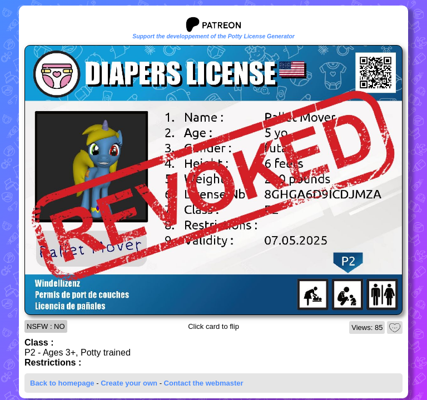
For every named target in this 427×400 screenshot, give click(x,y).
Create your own (129, 383)
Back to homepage (62, 383)
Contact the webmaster (204, 383)
